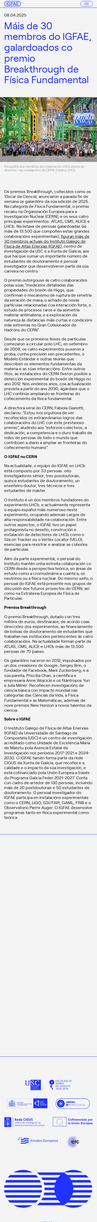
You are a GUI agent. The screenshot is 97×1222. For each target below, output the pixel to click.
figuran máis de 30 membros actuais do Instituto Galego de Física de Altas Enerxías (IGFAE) (46, 241)
